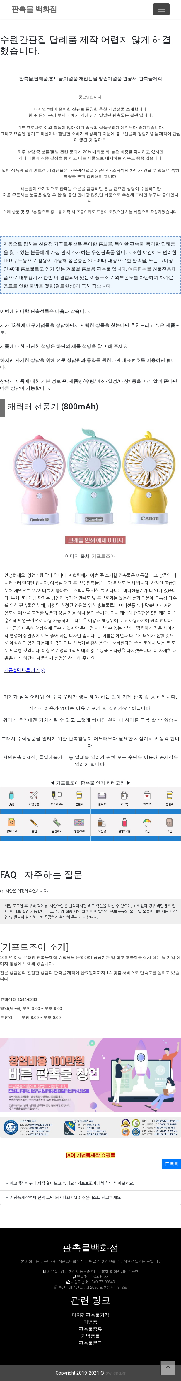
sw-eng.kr (115, 1373)
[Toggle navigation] (161, 9)
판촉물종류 (90, 1329)
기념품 (90, 1322)
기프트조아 (103, 556)
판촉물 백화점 (34, 9)
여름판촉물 (139, 269)
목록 (171, 1163)
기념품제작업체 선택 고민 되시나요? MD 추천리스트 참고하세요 (65, 1197)
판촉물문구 (90, 1343)
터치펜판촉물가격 (90, 1315)
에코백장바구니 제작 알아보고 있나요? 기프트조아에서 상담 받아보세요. (72, 1183)
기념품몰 (90, 1336)
